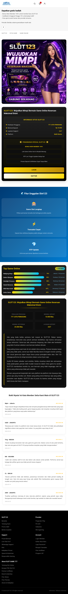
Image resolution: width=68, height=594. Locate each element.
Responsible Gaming (8, 556)
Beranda (4, 521)
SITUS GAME (13, 33)
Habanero (39, 527)
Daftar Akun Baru (41, 541)
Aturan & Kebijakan (7, 583)
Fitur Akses (5, 577)
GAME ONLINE (24, 33)
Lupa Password (40, 544)
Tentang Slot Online (8, 565)
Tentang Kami (6, 524)
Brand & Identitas (7, 574)
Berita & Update (6, 530)
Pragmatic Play (40, 521)
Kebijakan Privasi (7, 550)
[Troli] (40, 4)
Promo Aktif (5, 527)
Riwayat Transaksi (41, 547)
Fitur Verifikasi (40, 550)
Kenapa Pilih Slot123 (8, 568)
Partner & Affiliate (7, 571)
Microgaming (40, 530)
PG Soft (38, 524)
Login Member (40, 538)
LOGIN (34, 170)
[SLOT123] (16, 3)
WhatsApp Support (7, 544)
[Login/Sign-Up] (45, 4)
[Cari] (35, 4)
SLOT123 (4, 33)
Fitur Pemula (6, 580)
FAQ (3, 547)
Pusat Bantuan (6, 538)
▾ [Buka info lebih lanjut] (3, 27)
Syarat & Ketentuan (8, 553)
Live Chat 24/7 (6, 541)
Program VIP (40, 553)
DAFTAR (34, 176)
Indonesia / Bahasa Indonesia (57, 590)
